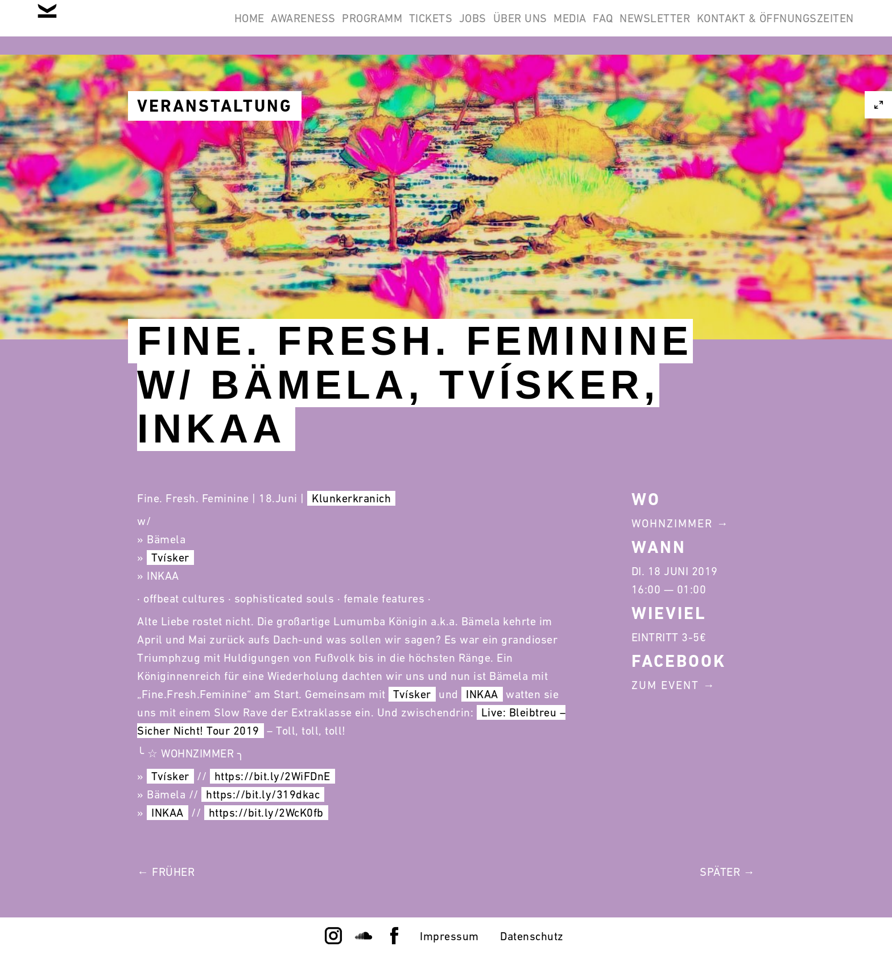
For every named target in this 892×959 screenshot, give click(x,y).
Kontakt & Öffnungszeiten (767, 27)
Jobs (392, 27)
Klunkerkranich (351, 498)
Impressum (449, 936)
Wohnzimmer (672, 523)
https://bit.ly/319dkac (263, 794)
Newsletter (633, 27)
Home (109, 27)
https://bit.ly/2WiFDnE (272, 776)
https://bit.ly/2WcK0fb (266, 812)
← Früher (166, 872)
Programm (262, 27)
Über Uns (454, 27)
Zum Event (665, 685)
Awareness (178, 27)
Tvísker (170, 557)
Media (518, 27)
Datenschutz (532, 936)
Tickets (335, 27)
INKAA (482, 694)
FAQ (566, 27)
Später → (727, 872)
